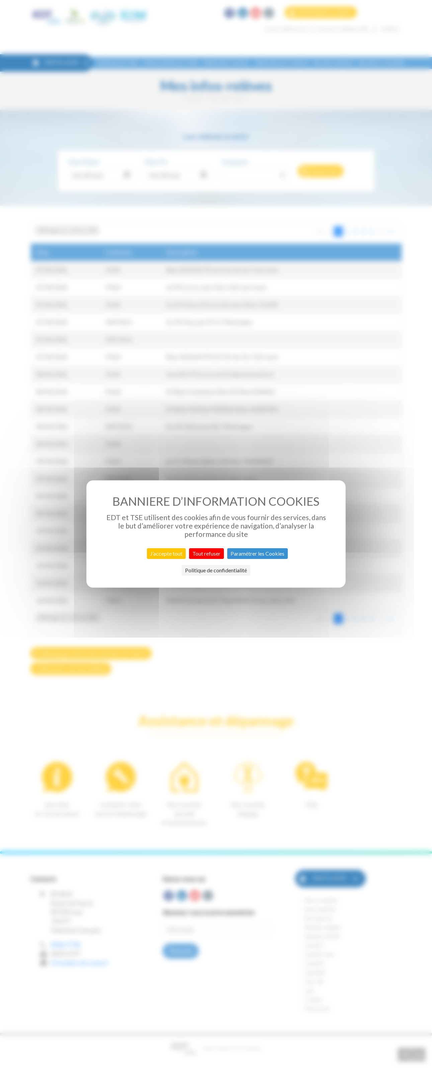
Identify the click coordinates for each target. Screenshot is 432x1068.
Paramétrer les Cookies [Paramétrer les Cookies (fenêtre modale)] (257, 553)
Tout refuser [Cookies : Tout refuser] (206, 553)
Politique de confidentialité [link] (216, 570)
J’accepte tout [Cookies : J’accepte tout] (166, 553)
